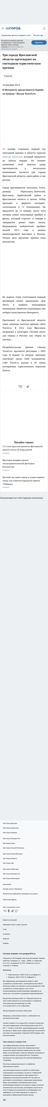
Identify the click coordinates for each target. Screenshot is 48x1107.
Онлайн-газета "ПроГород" (12, 889)
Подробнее (7, 1060)
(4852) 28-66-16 (25, 975)
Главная (5, 943)
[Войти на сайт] (44, 28)
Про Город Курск (9, 843)
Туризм (8, 75)
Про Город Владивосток (11, 874)
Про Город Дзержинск (11, 828)
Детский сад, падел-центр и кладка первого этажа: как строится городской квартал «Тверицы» (24, 482)
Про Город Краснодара (11, 878)
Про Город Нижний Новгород (13, 848)
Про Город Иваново (10, 832)
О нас (5, 929)
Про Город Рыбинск (10, 858)
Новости (6, 939)
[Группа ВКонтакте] (5, 910)
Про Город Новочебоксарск (13, 854)
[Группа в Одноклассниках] (9, 910)
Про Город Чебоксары (11, 869)
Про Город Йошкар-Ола (11, 838)
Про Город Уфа (8, 863)
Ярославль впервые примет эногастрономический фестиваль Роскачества (24, 465)
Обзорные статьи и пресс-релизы (15, 925)
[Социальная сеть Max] (16, 910)
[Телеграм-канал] (12, 910)
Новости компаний (10, 920)
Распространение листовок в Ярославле (17, 1011)
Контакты (6, 934)
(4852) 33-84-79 (21, 977)
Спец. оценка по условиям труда (14, 1042)
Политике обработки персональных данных (12, 48)
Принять (39, 42)
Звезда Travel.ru (12, 156)
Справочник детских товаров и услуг (16, 35)
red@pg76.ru (31, 977)
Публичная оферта (9, 900)
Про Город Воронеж (10, 823)
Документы (7, 884)
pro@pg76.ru (36, 975)
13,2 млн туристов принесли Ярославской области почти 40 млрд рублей (24, 450)
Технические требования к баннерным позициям (20, 894)
